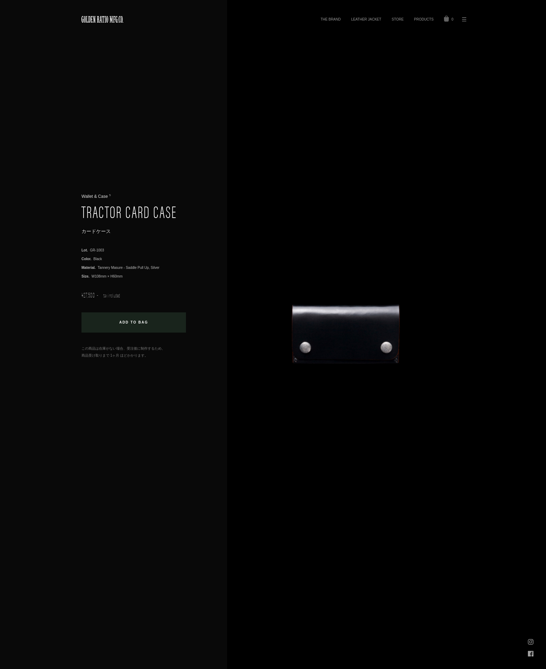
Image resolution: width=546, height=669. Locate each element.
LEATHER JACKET (366, 19)
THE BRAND (331, 19)
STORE (398, 19)
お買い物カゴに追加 (133, 322)
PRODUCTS (424, 19)
